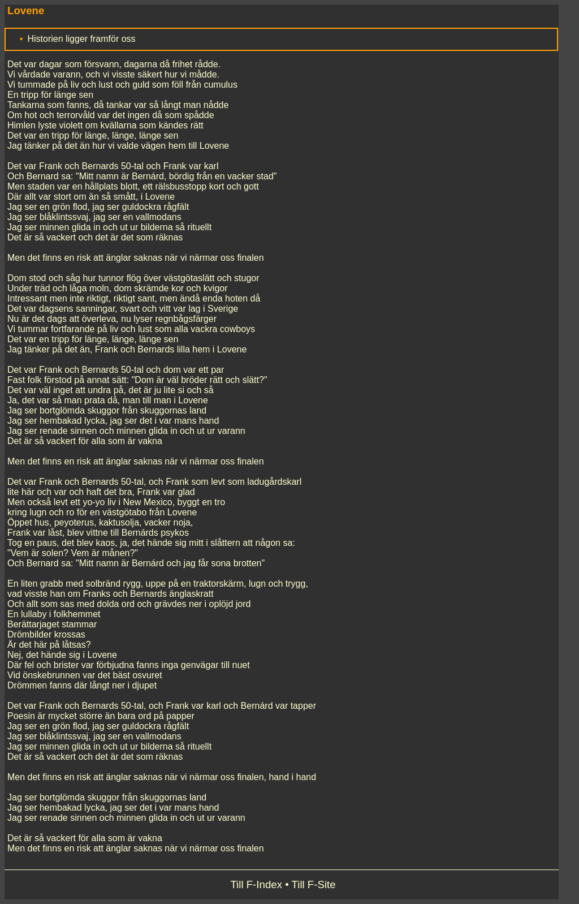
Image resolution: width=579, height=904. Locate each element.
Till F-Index (256, 884)
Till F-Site (314, 884)
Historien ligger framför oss (81, 39)
